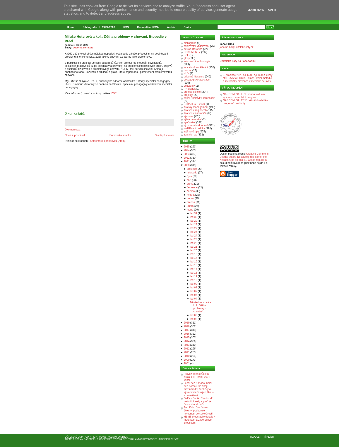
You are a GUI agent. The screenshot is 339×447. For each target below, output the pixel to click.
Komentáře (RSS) (148, 27)
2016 (187, 333)
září (189, 180)
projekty (188, 94)
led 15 (193, 265)
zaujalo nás (190, 134)
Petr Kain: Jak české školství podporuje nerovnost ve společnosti (198, 410)
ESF (186, 55)
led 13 (193, 272)
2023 (187, 154)
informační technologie (197, 61)
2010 (187, 356)
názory (188, 70)
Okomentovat (72, 129)
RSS (126, 27)
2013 (187, 344)
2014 (187, 341)
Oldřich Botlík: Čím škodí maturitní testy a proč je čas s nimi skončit (198, 401)
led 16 (193, 261)
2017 (187, 330)
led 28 (193, 224)
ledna (190, 209)
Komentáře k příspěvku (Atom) (107, 140)
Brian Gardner (86, 439)
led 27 (193, 228)
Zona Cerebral (125, 439)
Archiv (171, 27)
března (191, 202)
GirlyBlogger (149, 439)
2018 (187, 326)
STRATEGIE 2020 (194, 104)
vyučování (189, 122)
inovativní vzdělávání (196, 67)
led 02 (193, 318)
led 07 (193, 291)
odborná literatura (83, 47)
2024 (187, 150)
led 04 (193, 298)
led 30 (193, 217)
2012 (187, 348)
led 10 (193, 280)
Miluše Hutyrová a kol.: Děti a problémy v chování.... (200, 307)
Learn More (256, 9)
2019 (187, 322)
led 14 (193, 269)
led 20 (193, 250)
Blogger (255, 437)
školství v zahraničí (195, 113)
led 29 (193, 220)
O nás (187, 27)
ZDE (113, 93)
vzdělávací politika (194, 128)
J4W (176, 439)
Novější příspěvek (75, 135)
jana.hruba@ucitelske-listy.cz (236, 47)
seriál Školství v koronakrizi (199, 97)
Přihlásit (268, 437)
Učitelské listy (74, 437)
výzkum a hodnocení (196, 125)
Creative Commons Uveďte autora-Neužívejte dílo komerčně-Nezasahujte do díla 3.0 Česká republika (244, 156)
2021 (187, 161)
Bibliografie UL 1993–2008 (99, 27)
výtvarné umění (193, 119)
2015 (187, 337)
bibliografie (190, 43)
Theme (68, 439)
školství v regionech (195, 110)
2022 (187, 157)
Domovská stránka (120, 135)
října (189, 176)
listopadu (192, 172)
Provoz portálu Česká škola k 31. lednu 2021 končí (197, 377)
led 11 (193, 276)
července (192, 187)
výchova (188, 116)
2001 (187, 363)
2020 (187, 165)
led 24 (193, 235)
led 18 (193, 254)
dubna (190, 198)
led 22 (193, 243)
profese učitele (192, 91)
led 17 (193, 257)
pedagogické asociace (197, 79)
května (191, 194)
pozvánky (189, 85)
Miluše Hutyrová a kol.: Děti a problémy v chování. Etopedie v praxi (116, 38)
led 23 (193, 239)
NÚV (186, 73)
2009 (187, 359)
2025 (187, 146)
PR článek (190, 88)
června (191, 191)
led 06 (193, 294)
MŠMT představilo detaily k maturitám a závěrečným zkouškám (199, 419)
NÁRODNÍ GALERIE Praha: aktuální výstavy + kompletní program (244, 96)
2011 (187, 352)
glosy (187, 58)
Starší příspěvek (164, 135)
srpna (190, 183)
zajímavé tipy (191, 131)
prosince (192, 168)
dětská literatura (193, 49)
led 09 (193, 283)
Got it (272, 9)
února (190, 205)
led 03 (193, 315)
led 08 (193, 287)
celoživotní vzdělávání (196, 46)
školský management (196, 107)
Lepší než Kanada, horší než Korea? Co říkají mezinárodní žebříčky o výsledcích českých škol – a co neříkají (199, 389)
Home (70, 27)
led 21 (193, 246)
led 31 (193, 213)
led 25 (193, 231)
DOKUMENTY (192, 52)
